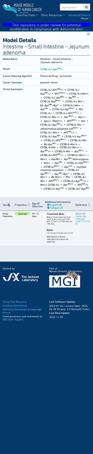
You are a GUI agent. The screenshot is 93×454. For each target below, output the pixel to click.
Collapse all (56, 207)
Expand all (56, 204)
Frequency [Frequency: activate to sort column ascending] (21, 204)
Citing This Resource (15, 301)
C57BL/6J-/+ (51, 69)
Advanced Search (79, 15)
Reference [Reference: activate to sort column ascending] (81, 204)
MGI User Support (13, 319)
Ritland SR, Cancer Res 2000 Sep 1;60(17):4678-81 (83, 218)
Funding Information (15, 305)
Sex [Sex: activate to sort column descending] (5, 204)
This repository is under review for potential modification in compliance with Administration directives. (50, 25)
